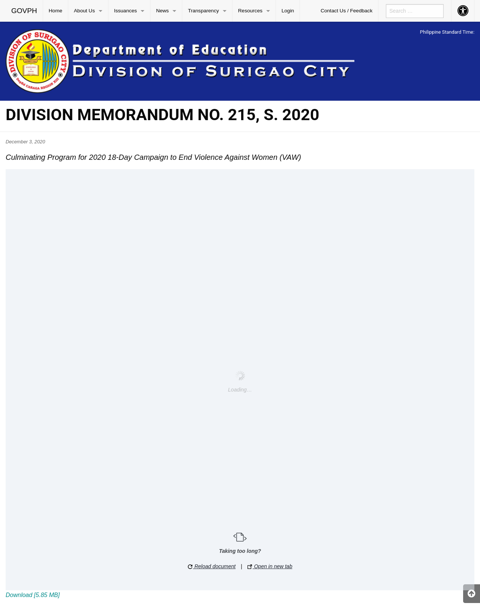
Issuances (125, 10)
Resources (250, 10)
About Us (84, 10)
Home (55, 10)
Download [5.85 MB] (33, 595)
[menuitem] (24, 11)
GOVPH (24, 11)
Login (288, 10)
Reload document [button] (212, 566)
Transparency (203, 10)
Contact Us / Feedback (346, 10)
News (162, 10)
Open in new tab (270, 566)
